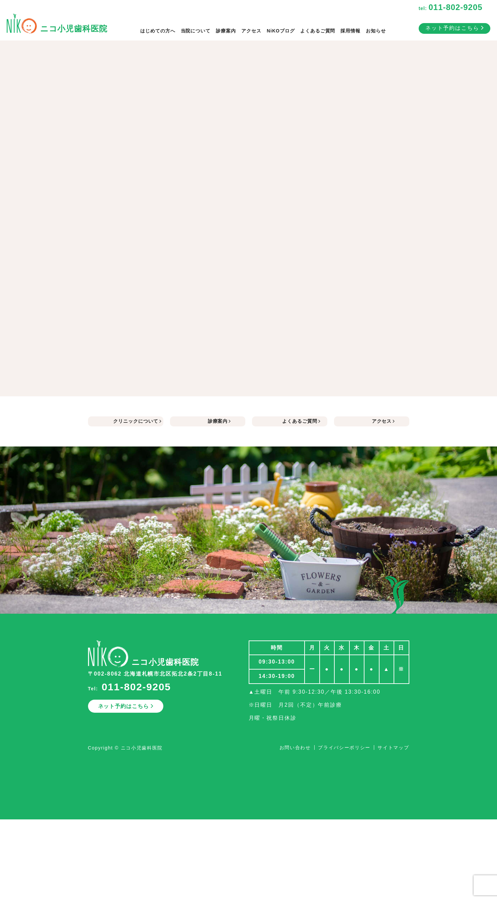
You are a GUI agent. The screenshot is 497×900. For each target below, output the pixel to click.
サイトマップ (393, 747)
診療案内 (226, 30)
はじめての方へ (157, 30)
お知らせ (376, 30)
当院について (196, 30)
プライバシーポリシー (344, 747)
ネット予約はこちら (454, 28)
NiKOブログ (281, 30)
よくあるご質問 (317, 30)
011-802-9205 (136, 686)
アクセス (251, 30)
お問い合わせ (295, 747)
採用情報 (350, 30)
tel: (451, 8)
